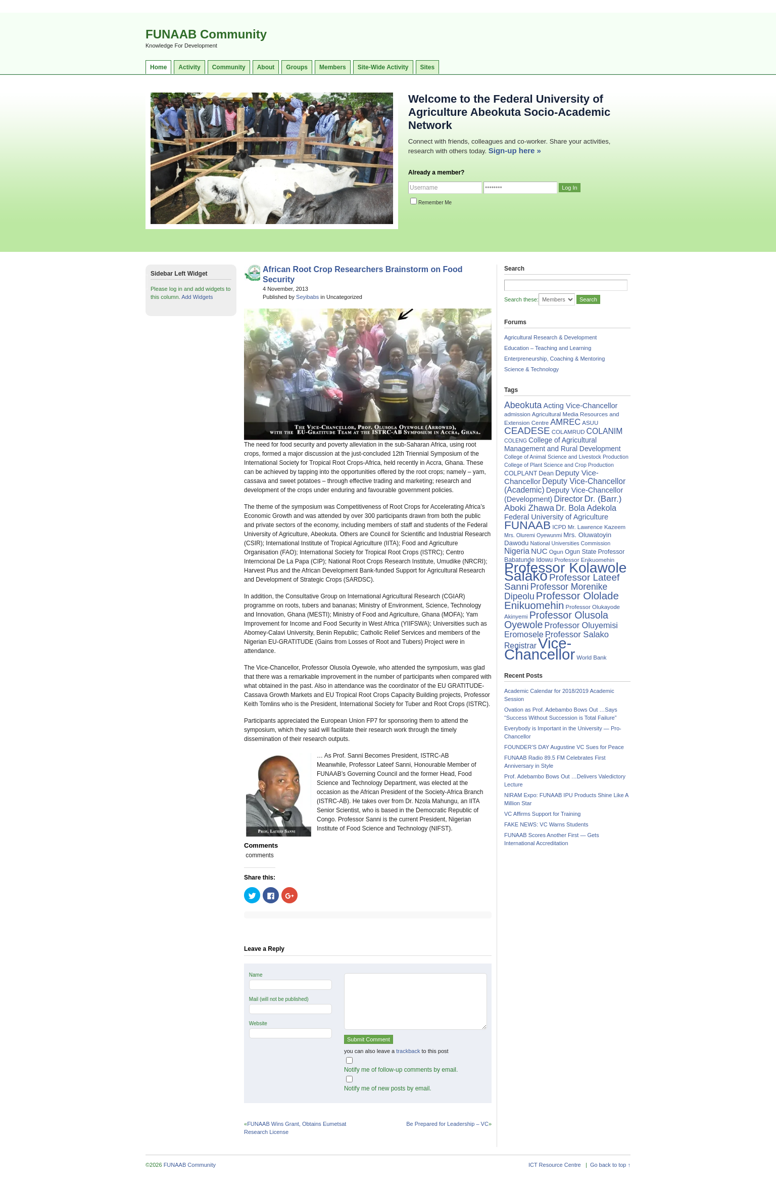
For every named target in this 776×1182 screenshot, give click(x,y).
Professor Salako (577, 634)
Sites (427, 67)
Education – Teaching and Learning (547, 348)
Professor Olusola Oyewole (556, 619)
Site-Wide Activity (383, 67)
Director (568, 498)
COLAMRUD (568, 432)
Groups (297, 67)
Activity (189, 67)
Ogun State (581, 551)
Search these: (521, 299)
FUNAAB (527, 525)
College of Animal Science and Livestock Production (566, 457)
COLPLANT (520, 473)
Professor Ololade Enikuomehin (561, 600)
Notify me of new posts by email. (387, 1088)
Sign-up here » (515, 150)
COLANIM (605, 431)
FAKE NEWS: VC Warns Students (546, 824)
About (266, 67)
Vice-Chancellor (539, 649)
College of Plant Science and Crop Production (559, 465)
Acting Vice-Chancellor (580, 406)
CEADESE (527, 430)
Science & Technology (531, 369)
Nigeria (516, 551)
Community (229, 67)
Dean (546, 473)
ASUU (590, 423)
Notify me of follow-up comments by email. (401, 1069)
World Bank (591, 657)
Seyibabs (307, 297)
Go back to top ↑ (610, 1165)
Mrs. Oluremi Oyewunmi (533, 535)
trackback (408, 1051)
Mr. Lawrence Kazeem (596, 527)
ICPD (559, 527)
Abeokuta (523, 405)
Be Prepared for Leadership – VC (447, 1124)
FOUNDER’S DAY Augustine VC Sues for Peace (564, 747)
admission (517, 414)
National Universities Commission (570, 543)
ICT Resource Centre (554, 1165)
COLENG (515, 440)
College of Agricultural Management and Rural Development (562, 444)
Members (332, 67)
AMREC (565, 422)
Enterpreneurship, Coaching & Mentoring (554, 359)
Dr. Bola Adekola (586, 507)
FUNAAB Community (206, 34)
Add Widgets (197, 297)
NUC (539, 551)
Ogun (556, 552)
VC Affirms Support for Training (542, 814)
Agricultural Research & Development (550, 337)
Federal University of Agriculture (556, 517)
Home (158, 67)
